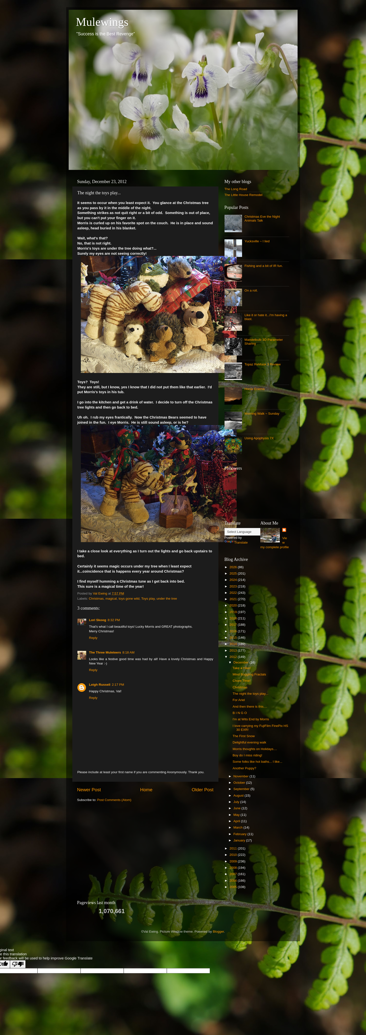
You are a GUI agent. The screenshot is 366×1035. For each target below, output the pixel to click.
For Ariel (239, 700)
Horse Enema (254, 389)
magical (111, 598)
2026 (233, 567)
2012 (233, 657)
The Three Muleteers (105, 652)
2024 (233, 580)
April (237, 821)
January (240, 840)
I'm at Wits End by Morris (251, 719)
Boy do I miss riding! (247, 755)
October (240, 782)
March (239, 827)
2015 (233, 637)
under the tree (167, 598)
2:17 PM (118, 684)
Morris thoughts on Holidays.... (255, 749)
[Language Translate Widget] (249, 532)
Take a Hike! (242, 668)
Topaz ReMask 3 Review (262, 364)
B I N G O (240, 713)
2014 (233, 644)
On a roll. (251, 290)
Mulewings (102, 21)
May (237, 815)
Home (146, 789)
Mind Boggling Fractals (249, 674)
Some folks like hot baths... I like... (257, 761)
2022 (233, 593)
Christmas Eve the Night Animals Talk (262, 218)
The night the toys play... (250, 693)
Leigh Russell (100, 684)
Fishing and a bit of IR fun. (263, 266)
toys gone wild (129, 598)
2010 (233, 855)
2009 (233, 861)
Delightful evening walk (249, 742)
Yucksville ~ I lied (257, 241)
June (238, 808)
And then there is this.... (250, 706)
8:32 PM (114, 620)
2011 (233, 848)
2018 (233, 618)
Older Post (202, 789)
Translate (236, 542)
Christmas (96, 598)
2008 (233, 867)
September (242, 789)
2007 (233, 874)
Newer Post (89, 789)
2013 (233, 650)
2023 (233, 586)
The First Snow (244, 736)
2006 (233, 880)
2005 (233, 887)
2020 (233, 605)
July (237, 802)
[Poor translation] (18, 964)
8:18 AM (128, 652)
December (242, 662)
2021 (233, 599)
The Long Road (236, 189)
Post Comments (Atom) (114, 800)
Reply (93, 638)
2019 (233, 612)
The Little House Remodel (244, 195)
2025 (233, 573)
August (239, 795)
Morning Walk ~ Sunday (261, 413)
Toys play (148, 598)
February (241, 834)
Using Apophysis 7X (259, 438)
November (242, 776)
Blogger (218, 931)
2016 (233, 631)
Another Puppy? (244, 768)
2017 (233, 624)
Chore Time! (242, 681)
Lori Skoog (97, 620)
